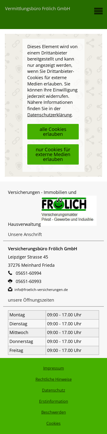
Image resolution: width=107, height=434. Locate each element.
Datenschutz (53, 390)
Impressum (53, 368)
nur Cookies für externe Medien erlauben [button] (53, 154)
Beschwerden (53, 412)
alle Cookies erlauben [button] (53, 131)
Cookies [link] (53, 423)
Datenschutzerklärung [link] (49, 115)
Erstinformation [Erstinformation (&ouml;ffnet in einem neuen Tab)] (53, 401)
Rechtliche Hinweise (54, 379)
